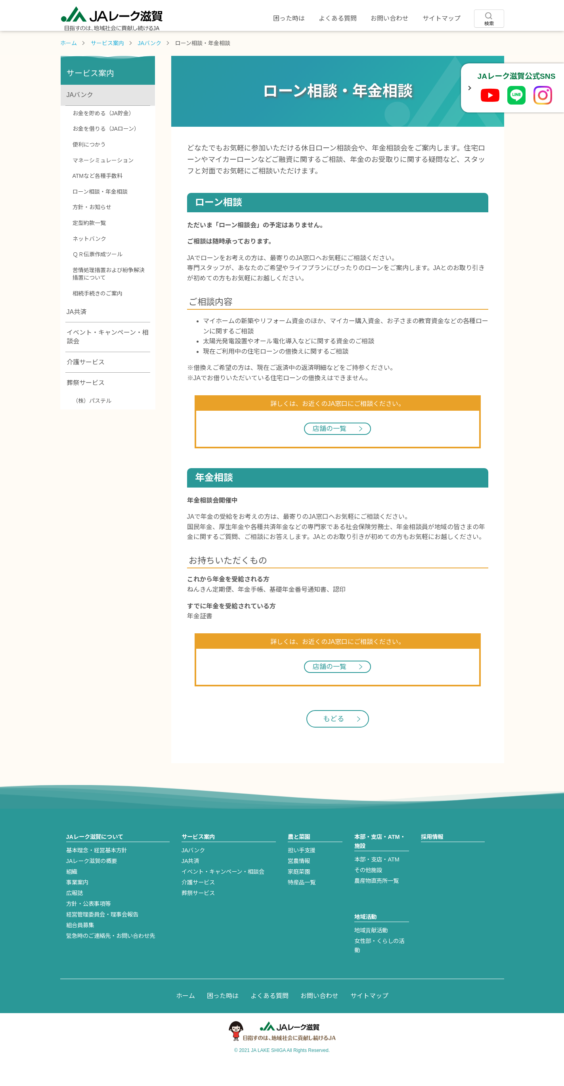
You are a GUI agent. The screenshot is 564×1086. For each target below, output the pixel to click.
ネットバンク (89, 262)
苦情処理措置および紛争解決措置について (109, 298)
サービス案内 (171, 42)
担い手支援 (301, 874)
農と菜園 (245, 42)
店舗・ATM (319, 42)
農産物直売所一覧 (376, 904)
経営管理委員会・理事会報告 (102, 938)
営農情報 (299, 885)
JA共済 (77, 335)
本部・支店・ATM (376, 883)
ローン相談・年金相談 (100, 215)
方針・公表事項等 (88, 927)
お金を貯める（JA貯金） (103, 137)
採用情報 (467, 42)
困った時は (289, 18)
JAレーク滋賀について (97, 42)
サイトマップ (442, 18)
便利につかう (89, 168)
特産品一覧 (301, 906)
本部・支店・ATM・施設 (379, 865)
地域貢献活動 (371, 954)
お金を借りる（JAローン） (106, 152)
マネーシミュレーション (103, 184)
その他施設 (368, 894)
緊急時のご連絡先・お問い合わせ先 (110, 959)
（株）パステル (92, 424)
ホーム (68, 67)
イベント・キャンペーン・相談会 (108, 360)
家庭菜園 (299, 895)
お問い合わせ (390, 18)
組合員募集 (80, 949)
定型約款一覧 (89, 247)
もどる (333, 743)
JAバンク (149, 67)
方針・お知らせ (92, 231)
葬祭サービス (86, 406)
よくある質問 (338, 18)
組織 (71, 895)
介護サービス (86, 386)
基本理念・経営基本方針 (96, 874)
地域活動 (393, 42)
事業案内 (77, 906)
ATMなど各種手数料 (98, 199)
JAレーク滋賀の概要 (91, 885)
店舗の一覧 (329, 452)
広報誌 (74, 917)
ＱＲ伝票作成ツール (97, 278)
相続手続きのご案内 (97, 317)
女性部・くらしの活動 (379, 969)
